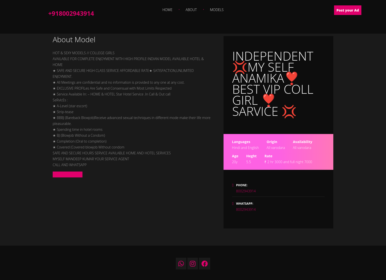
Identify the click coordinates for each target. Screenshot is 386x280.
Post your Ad (348, 10)
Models (217, 9)
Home (167, 9)
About (191, 9)
